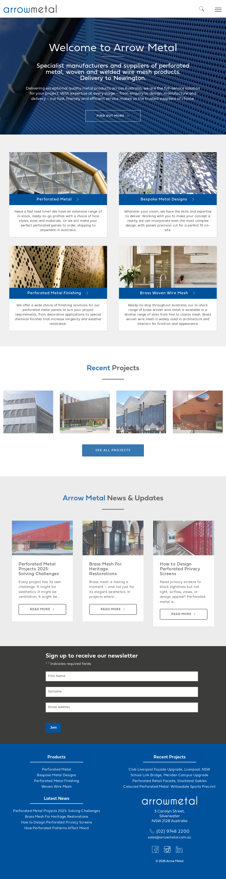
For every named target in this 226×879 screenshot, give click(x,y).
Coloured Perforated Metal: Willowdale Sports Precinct (169, 787)
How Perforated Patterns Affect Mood (56, 828)
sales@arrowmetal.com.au (169, 837)
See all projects (113, 450)
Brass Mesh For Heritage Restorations (56, 817)
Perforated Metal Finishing (56, 781)
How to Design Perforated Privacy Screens (56, 822)
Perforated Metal (56, 769)
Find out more (110, 115)
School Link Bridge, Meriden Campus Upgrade (170, 775)
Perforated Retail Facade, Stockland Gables (169, 781)
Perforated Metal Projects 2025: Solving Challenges (56, 811)
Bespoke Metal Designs (56, 775)
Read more (40, 609)
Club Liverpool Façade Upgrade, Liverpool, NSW (169, 769)
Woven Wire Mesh (56, 787)
